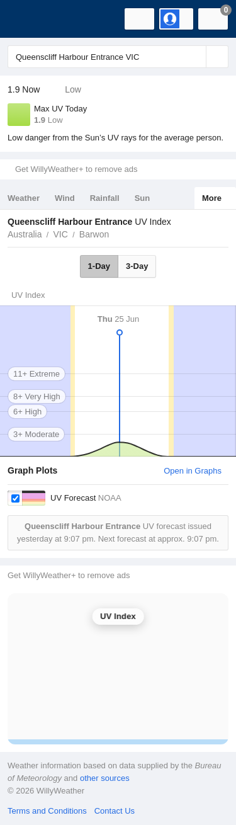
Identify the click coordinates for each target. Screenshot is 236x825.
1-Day (99, 266)
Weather (24, 198)
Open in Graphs (193, 470)
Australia (25, 234)
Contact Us (114, 811)
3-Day (137, 266)
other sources (105, 778)
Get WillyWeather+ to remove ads (76, 169)
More (212, 198)
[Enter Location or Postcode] (118, 56)
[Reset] (195, 57)
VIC (60, 234)
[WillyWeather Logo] (28, 19)
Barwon (94, 234)
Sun (142, 198)
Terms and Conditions (47, 811)
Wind (65, 198)
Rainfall (105, 198)
